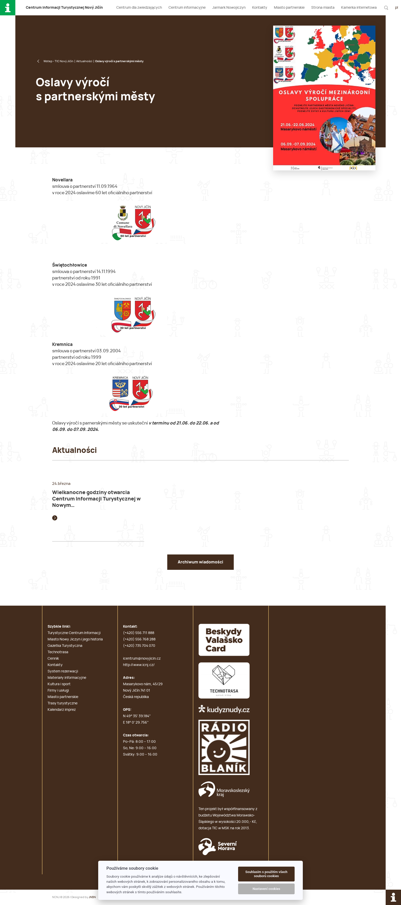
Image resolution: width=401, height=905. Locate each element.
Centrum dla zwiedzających (139, 7)
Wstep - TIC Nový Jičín (58, 61)
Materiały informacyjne (67, 678)
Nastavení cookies (266, 889)
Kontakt (130, 626)
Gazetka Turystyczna (65, 646)
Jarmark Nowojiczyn (229, 7)
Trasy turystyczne (62, 703)
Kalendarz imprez (62, 710)
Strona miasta (323, 7)
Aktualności (84, 61)
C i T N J (64, 7)
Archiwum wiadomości (200, 562)
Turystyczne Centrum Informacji (74, 633)
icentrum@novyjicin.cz (142, 658)
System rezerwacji (63, 671)
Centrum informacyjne (187, 7)
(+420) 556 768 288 (139, 639)
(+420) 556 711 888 (138, 633)
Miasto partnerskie (289, 7)
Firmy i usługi (58, 690)
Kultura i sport (59, 684)
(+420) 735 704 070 (139, 646)
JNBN (92, 897)
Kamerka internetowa (359, 7)
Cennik (53, 658)
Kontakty (259, 7)
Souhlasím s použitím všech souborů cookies (266, 874)
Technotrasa (58, 652)
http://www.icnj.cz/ (139, 665)
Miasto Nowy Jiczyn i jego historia (75, 639)
